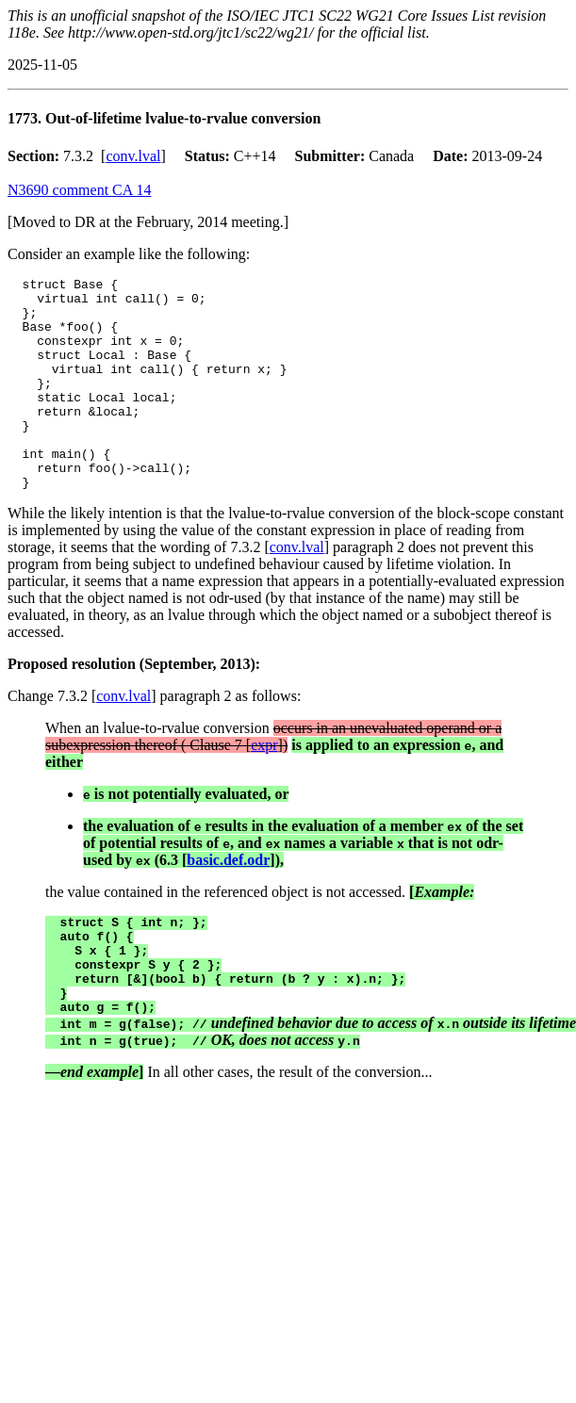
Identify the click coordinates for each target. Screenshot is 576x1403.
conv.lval (133, 156)
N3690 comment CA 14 (79, 190)
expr (264, 787)
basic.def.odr (228, 902)
